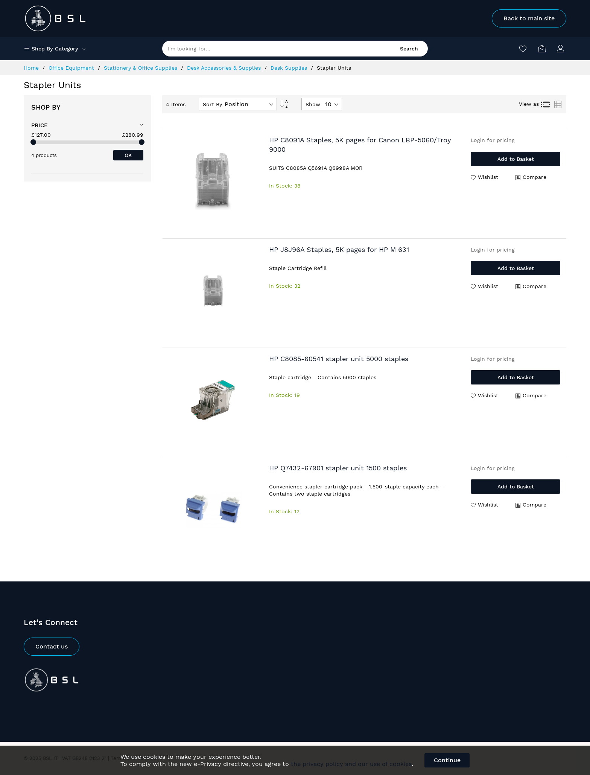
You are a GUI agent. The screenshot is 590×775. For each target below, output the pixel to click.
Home (32, 68)
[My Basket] (542, 48)
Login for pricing (493, 140)
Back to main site (529, 18)
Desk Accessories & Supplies (225, 68)
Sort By (212, 104)
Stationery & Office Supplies (141, 68)
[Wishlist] (523, 48)
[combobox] (295, 48)
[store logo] (56, 18)
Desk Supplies (290, 68)
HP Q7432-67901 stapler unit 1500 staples (338, 468)
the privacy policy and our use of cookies (351, 763)
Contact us (51, 646)
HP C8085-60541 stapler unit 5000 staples (338, 359)
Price (39, 125)
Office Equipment (72, 68)
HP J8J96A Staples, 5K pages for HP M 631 (339, 249)
